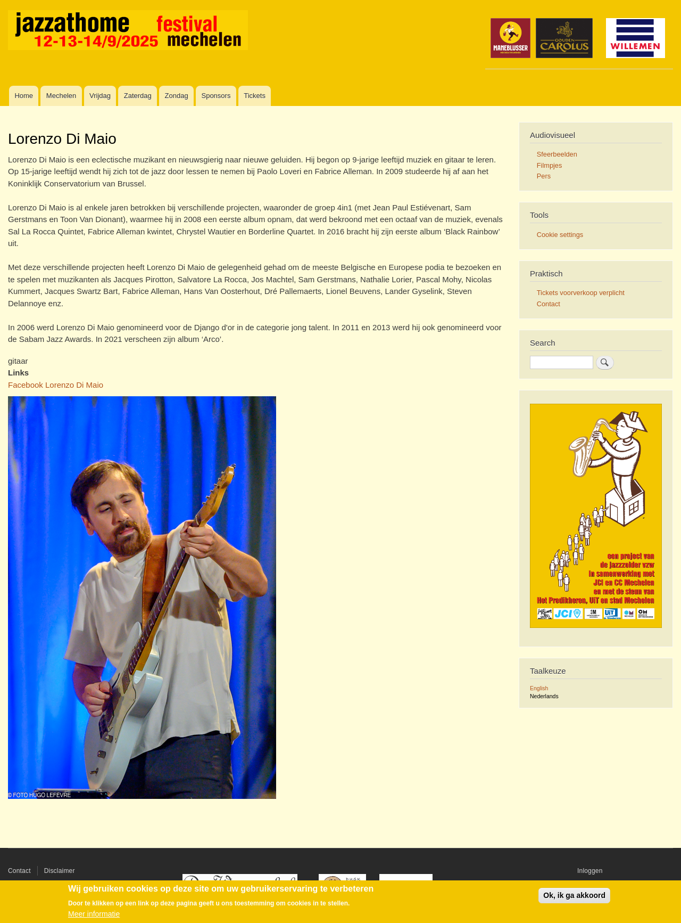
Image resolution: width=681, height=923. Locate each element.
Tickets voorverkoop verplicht (581, 293)
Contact (548, 304)
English (539, 688)
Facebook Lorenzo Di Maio (55, 384)
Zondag (176, 96)
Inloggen (590, 871)
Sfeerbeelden (557, 154)
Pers (544, 176)
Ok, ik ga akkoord (574, 895)
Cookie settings (560, 235)
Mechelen (61, 96)
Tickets (254, 96)
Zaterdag (138, 96)
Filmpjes (549, 165)
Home (23, 96)
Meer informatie (94, 914)
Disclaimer (59, 871)
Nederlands (544, 696)
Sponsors (215, 96)
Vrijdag (100, 96)
